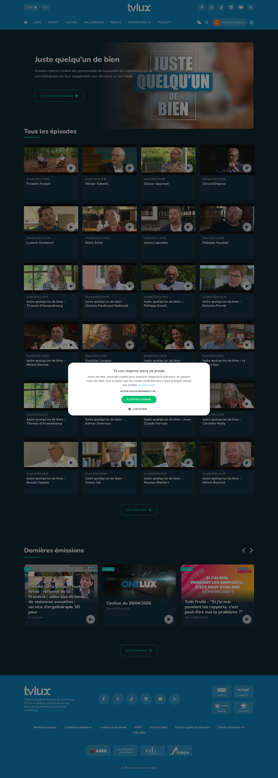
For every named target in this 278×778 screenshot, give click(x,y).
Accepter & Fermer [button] (139, 399)
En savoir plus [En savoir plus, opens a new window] (146, 385)
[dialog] (139, 389)
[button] (139, 391)
